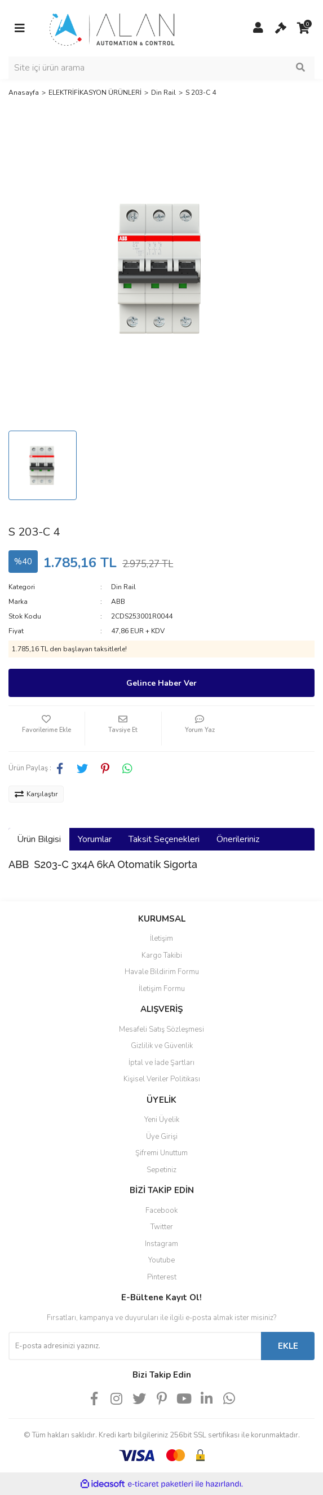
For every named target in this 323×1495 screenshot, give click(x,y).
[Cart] (280, 28)
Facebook (161, 1210)
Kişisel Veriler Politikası (161, 1079)
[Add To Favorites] (46, 729)
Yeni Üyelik (161, 1120)
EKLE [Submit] (288, 1346)
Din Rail (123, 586)
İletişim (161, 938)
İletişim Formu (162, 989)
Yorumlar (95, 839)
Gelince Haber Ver (161, 683)
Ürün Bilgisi (39, 839)
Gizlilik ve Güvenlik (162, 1046)
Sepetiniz (161, 1170)
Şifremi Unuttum (161, 1153)
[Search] (161, 67)
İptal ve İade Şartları (161, 1063)
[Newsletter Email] (134, 1346)
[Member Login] (258, 28)
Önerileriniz (237, 839)
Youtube (161, 1260)
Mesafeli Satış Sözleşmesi (161, 1029)
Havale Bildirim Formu (162, 972)
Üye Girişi (162, 1137)
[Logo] (112, 27)
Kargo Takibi (161, 955)
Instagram (161, 1244)
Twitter (162, 1227)
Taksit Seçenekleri (164, 839)
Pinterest (161, 1277)
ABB (118, 601)
